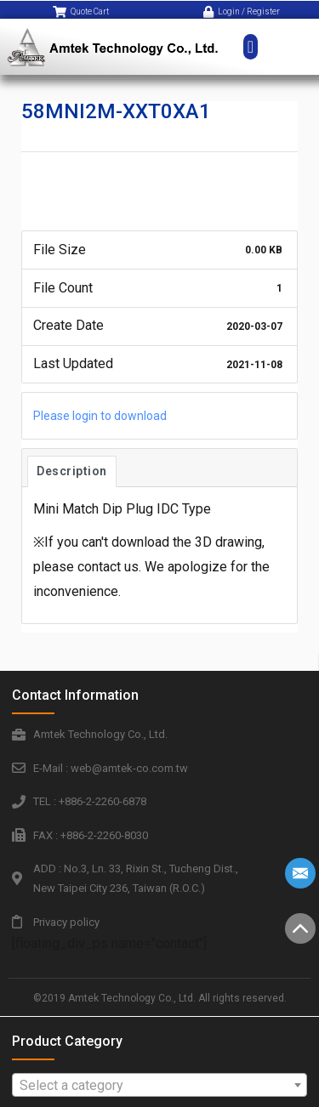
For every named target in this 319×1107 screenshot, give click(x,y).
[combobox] (160, 1085)
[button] (250, 38)
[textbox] (160, 1086)
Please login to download (100, 416)
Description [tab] (72, 471)
